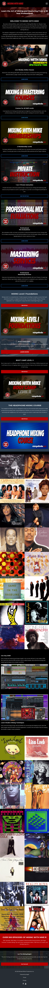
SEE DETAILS (24, 305)
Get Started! (24, 964)
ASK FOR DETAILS (24, 196)
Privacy (24, 980)
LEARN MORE (24, 79)
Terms (24, 977)
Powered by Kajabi (24, 974)
